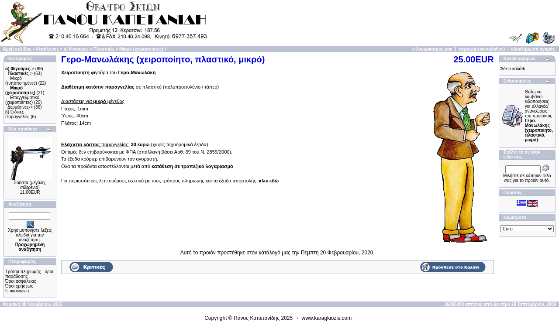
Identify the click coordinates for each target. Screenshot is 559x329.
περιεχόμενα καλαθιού (482, 49)
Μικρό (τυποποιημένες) (21, 81)
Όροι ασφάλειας (20, 281)
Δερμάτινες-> (20, 107)
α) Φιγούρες (76, 49)
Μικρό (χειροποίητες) (141, 49)
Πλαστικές (103, 49)
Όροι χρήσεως (19, 286)
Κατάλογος (47, 49)
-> (19, 68)
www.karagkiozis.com (327, 318)
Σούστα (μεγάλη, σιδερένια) (30, 185)
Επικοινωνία (17, 290)
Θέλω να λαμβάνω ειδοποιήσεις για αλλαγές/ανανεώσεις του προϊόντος (539, 115)
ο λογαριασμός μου (432, 49)
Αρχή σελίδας (17, 49)
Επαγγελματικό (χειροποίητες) (22, 100)
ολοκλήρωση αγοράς (533, 49)
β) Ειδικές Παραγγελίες (17, 114)
